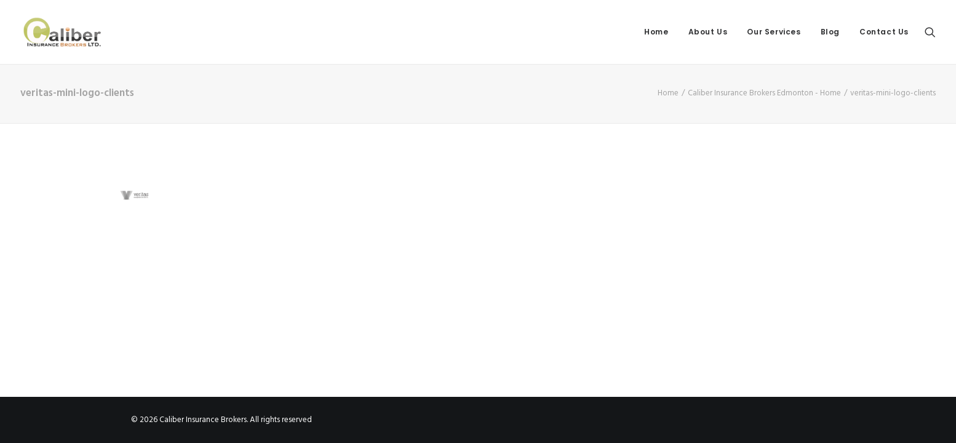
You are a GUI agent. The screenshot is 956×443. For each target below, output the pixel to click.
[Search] (930, 32)
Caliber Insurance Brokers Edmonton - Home (764, 93)
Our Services (773, 31)
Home (656, 31)
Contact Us (884, 31)
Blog (830, 31)
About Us (708, 31)
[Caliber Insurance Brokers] (62, 32)
